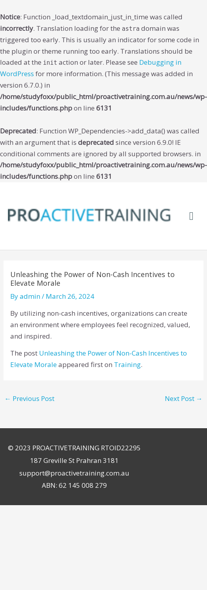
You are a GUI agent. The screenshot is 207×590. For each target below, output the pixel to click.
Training (127, 364)
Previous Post (29, 398)
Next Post (184, 398)
